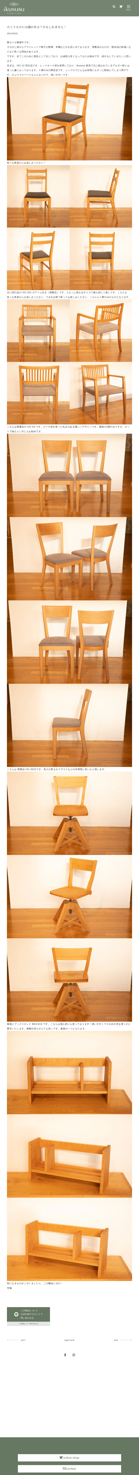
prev (23, 1345)
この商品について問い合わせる (28, 1327)
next (116, 1345)
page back (69, 1345)
